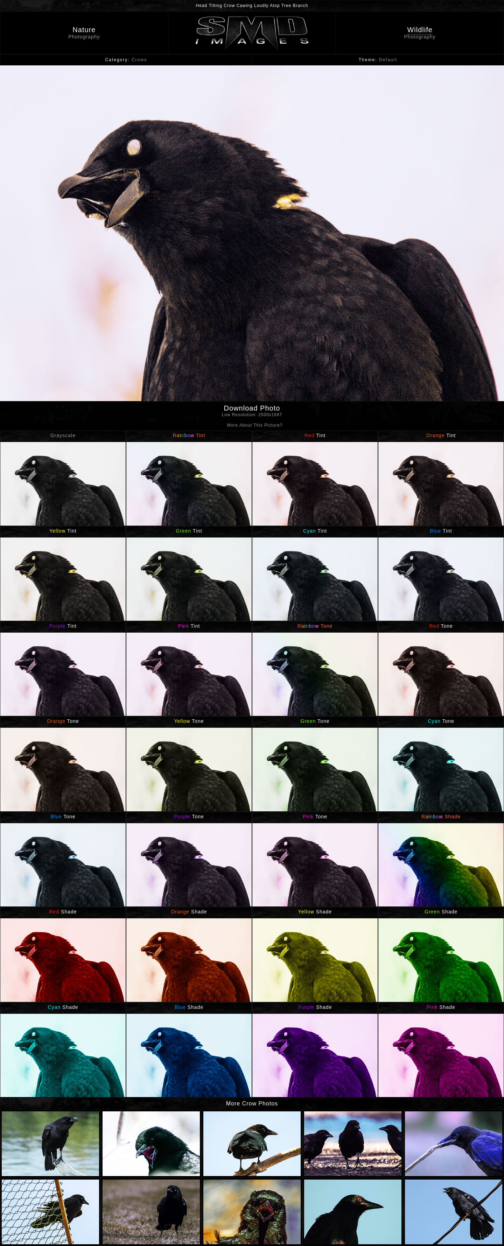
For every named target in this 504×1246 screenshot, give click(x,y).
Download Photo (252, 412)
